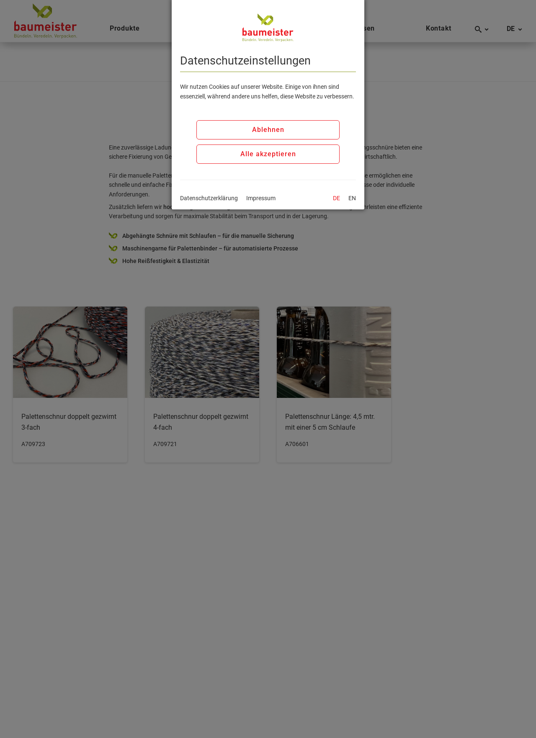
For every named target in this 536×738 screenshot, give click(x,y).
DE (336, 198)
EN (352, 198)
